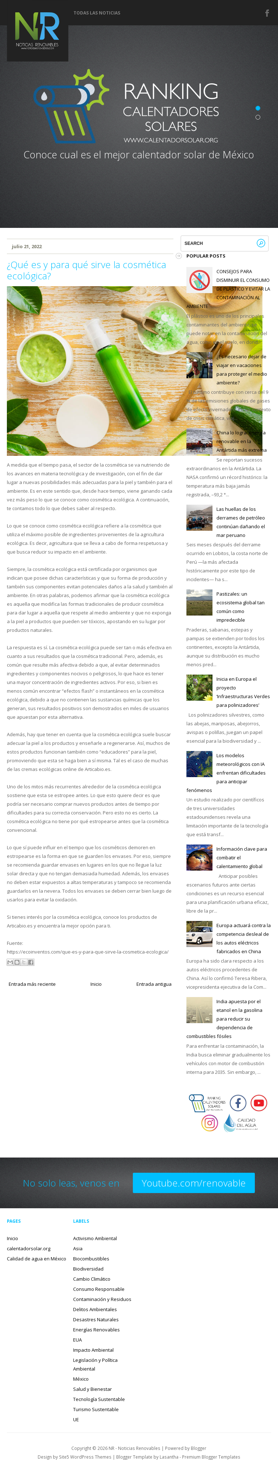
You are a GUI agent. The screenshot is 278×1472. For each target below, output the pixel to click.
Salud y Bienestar (92, 1389)
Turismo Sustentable (96, 1409)
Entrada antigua (154, 984)
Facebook (267, 13)
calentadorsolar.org (28, 1248)
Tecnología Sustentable (99, 1399)
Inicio (96, 984)
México (81, 1379)
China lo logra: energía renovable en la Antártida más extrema (241, 441)
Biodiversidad (88, 1268)
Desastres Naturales (96, 1319)
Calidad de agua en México (36, 1258)
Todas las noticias (96, 13)
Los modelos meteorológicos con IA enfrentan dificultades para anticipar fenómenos (225, 772)
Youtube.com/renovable (194, 1182)
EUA (77, 1340)
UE (76, 1419)
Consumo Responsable (99, 1289)
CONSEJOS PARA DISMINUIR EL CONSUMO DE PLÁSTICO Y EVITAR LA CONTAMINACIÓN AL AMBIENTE (228, 288)
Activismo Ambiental (95, 1238)
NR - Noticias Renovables (134, 1448)
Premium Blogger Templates (211, 1457)
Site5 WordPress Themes (85, 1457)
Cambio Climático (91, 1279)
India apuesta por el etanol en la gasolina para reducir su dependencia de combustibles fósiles (224, 1018)
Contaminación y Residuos (102, 1299)
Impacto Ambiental (93, 1350)
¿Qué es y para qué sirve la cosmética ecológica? (86, 270)
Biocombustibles (91, 1258)
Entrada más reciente (32, 984)
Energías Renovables (96, 1329)
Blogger (198, 1448)
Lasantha (169, 1457)
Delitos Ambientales (95, 1309)
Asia (78, 1248)
